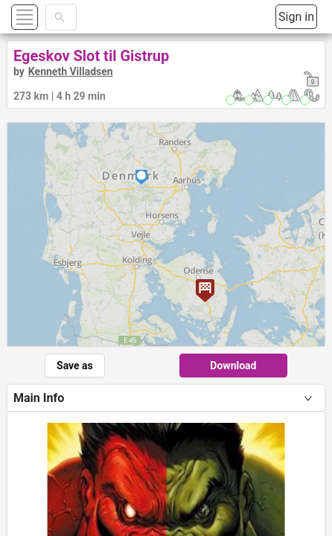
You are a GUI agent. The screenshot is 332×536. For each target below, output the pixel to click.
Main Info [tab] (38, 398)
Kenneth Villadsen (70, 71)
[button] (42, 17)
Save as (75, 365)
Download (233, 365)
